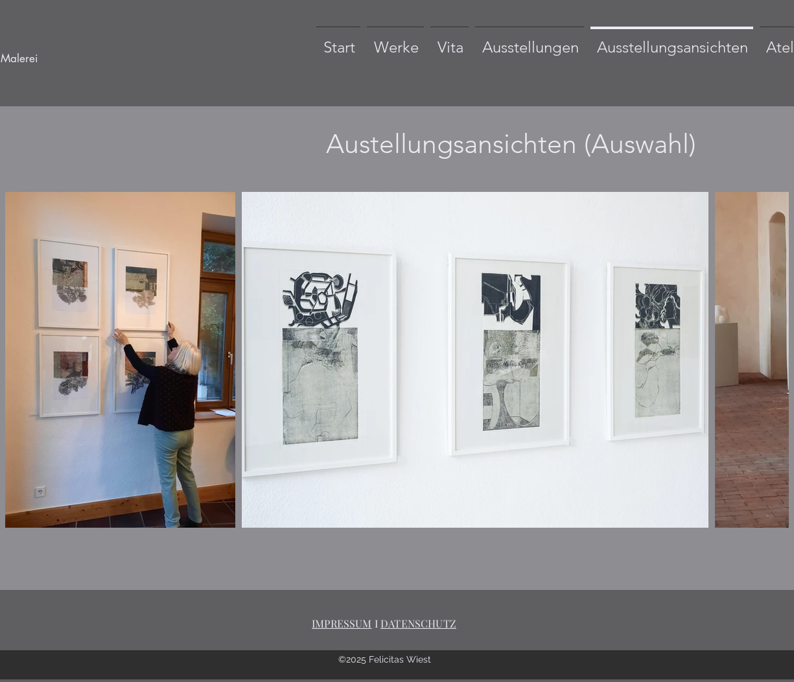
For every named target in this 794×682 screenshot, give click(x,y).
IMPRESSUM (341, 623)
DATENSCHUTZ (418, 623)
